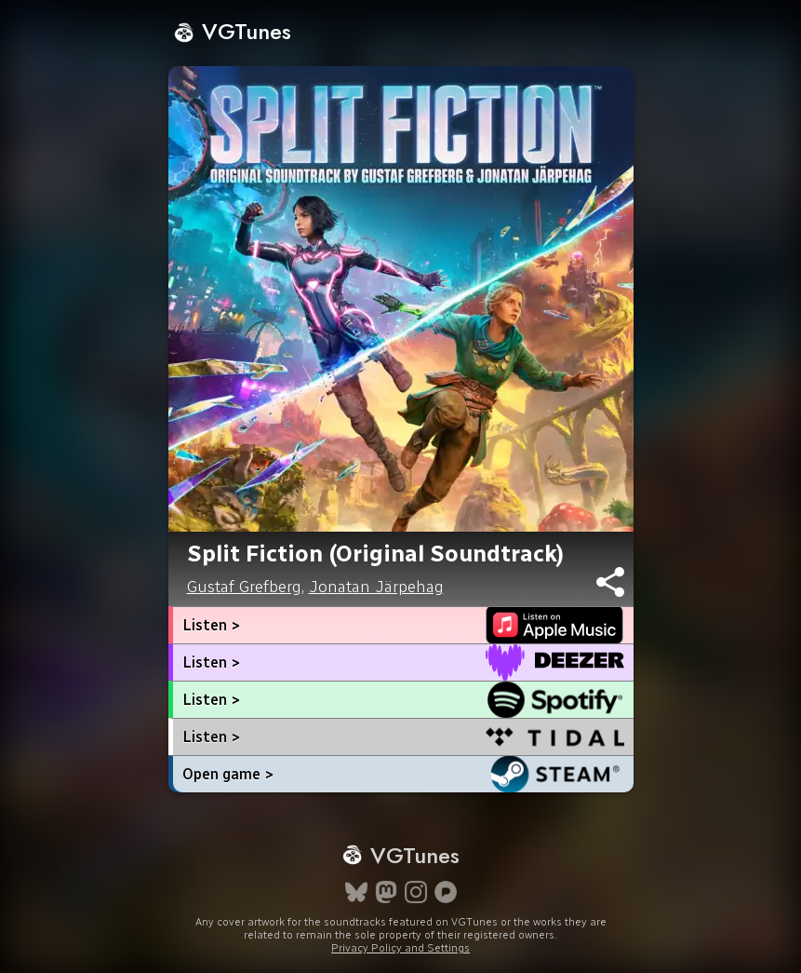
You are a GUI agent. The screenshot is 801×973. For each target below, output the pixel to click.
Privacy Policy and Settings (400, 947)
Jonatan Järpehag (376, 586)
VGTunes (232, 31)
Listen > (211, 625)
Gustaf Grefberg (244, 586)
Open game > (228, 774)
